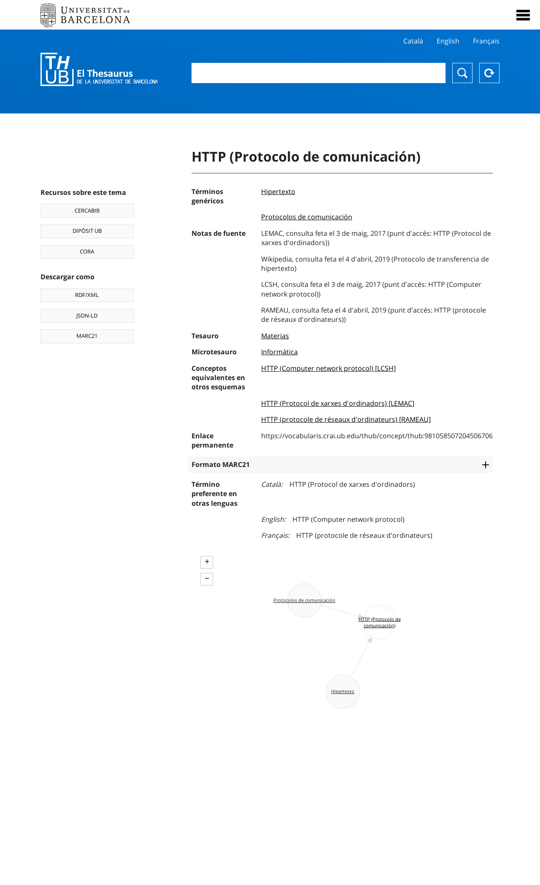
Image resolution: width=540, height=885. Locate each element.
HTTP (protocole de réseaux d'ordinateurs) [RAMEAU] (346, 419)
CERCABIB (87, 210)
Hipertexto (278, 191)
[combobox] (319, 73)
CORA (87, 251)
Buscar (462, 73)
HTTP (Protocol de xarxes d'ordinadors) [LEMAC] (337, 403)
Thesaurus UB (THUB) (99, 69)
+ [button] (207, 561)
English (448, 41)
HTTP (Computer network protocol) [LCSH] (328, 368)
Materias (275, 335)
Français (486, 41)
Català (413, 41)
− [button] (207, 578)
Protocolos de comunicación (306, 216)
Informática (279, 351)
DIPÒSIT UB (87, 231)
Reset (489, 73)
